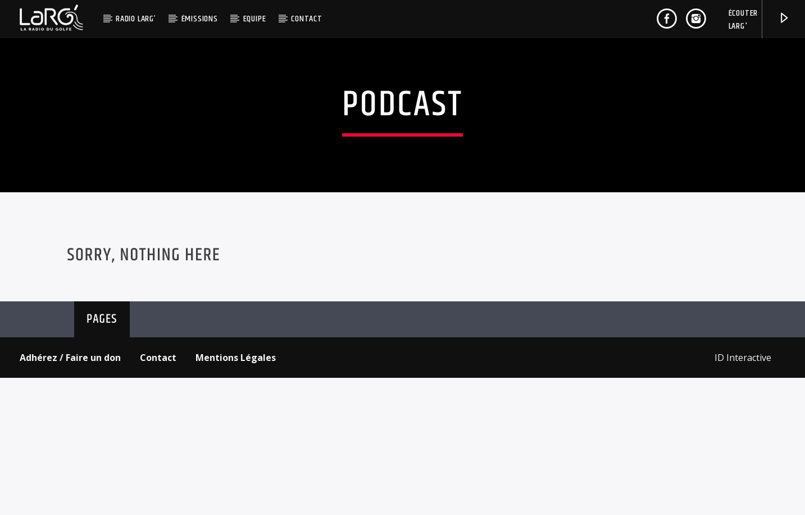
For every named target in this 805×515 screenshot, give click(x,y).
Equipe (254, 19)
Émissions (199, 19)
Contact (306, 19)
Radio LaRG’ (136, 19)
